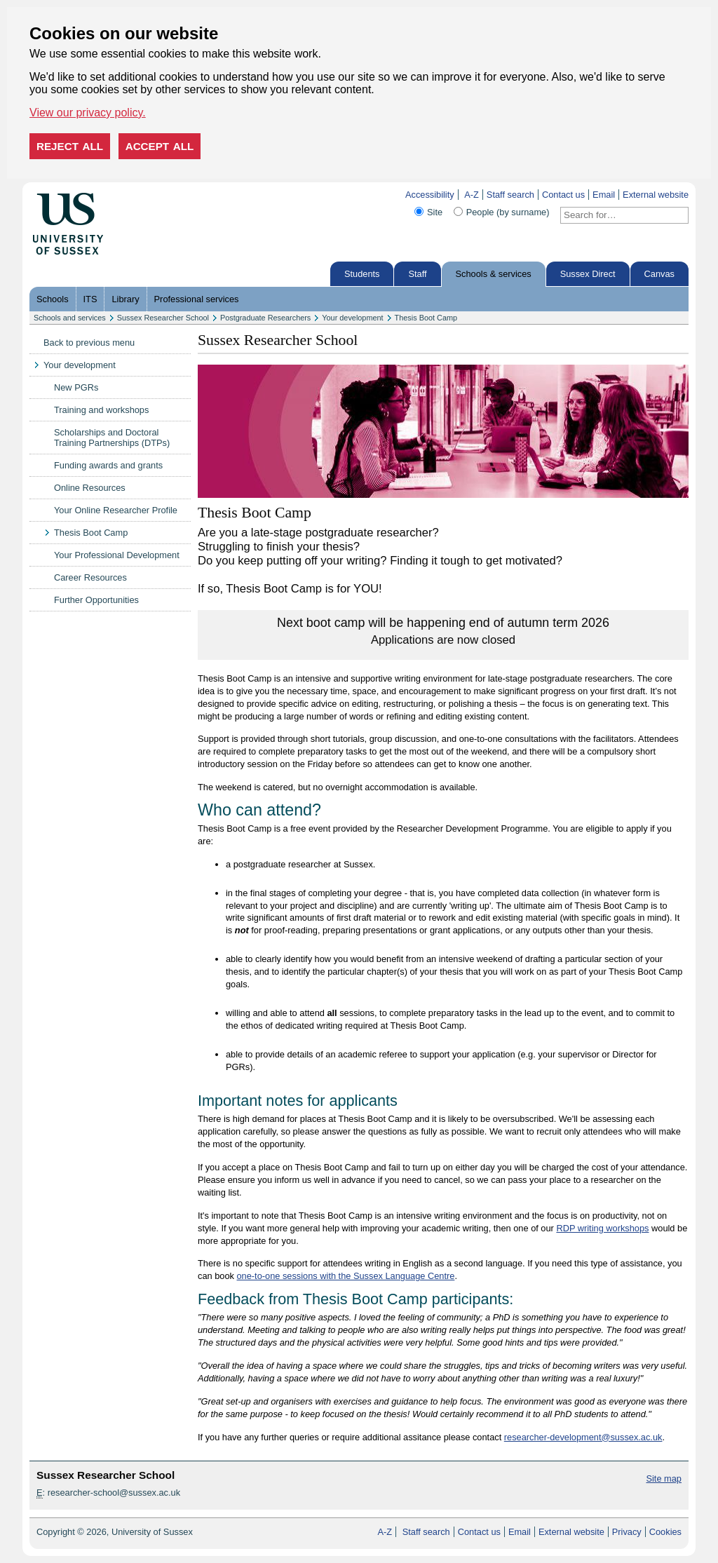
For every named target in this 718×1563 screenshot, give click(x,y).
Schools (52, 299)
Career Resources (90, 577)
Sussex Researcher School (163, 317)
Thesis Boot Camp (426, 317)
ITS (90, 299)
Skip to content (133, 194)
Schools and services (70, 317)
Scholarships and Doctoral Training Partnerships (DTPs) (112, 437)
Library (125, 299)
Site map (664, 1478)
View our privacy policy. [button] (87, 113)
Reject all (69, 146)
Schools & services (493, 274)
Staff (417, 274)
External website (656, 194)
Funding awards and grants (108, 465)
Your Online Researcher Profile (115, 510)
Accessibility (429, 194)
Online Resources (90, 487)
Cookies (665, 1532)
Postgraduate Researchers (265, 317)
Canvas (659, 274)
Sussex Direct (588, 274)
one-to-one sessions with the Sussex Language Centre (346, 1276)
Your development (352, 317)
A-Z (471, 194)
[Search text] (616, 215)
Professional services (196, 299)
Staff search (510, 194)
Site (434, 212)
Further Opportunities (96, 600)
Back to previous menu (89, 342)
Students (362, 274)
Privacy (627, 1532)
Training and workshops (101, 410)
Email (603, 194)
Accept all (160, 146)
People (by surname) (508, 212)
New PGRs (76, 387)
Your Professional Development (117, 555)
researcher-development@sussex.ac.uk (583, 1437)
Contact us (563, 194)
